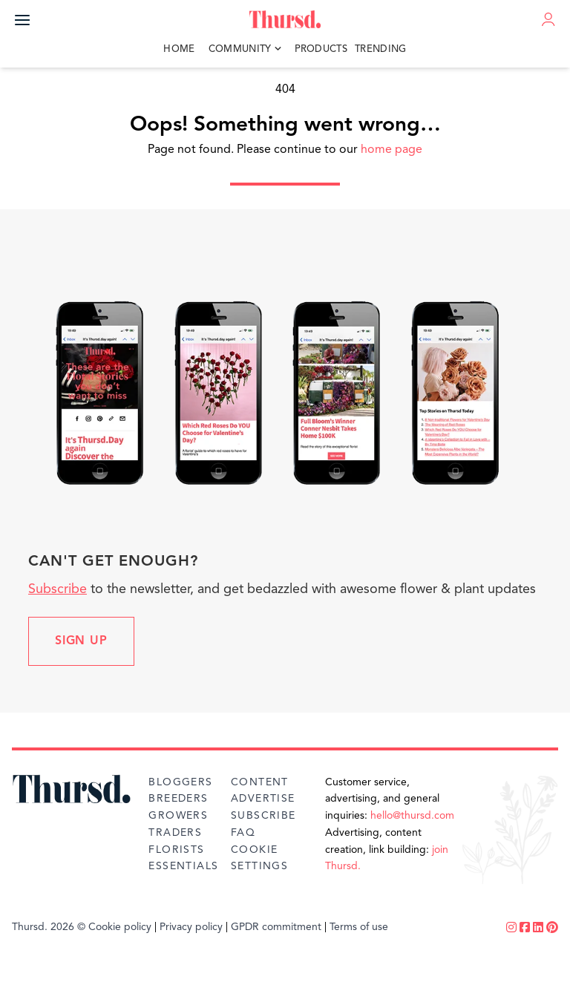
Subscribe (57, 589)
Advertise (263, 798)
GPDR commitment (276, 927)
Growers (178, 816)
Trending (381, 49)
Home (178, 49)
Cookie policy (119, 927)
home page (391, 150)
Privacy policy (191, 927)
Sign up (81, 641)
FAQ (243, 833)
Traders (175, 833)
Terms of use (359, 927)
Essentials (183, 866)
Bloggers (180, 782)
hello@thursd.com (412, 816)
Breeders (178, 798)
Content (260, 782)
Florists (176, 850)
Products (321, 49)
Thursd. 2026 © (48, 927)
